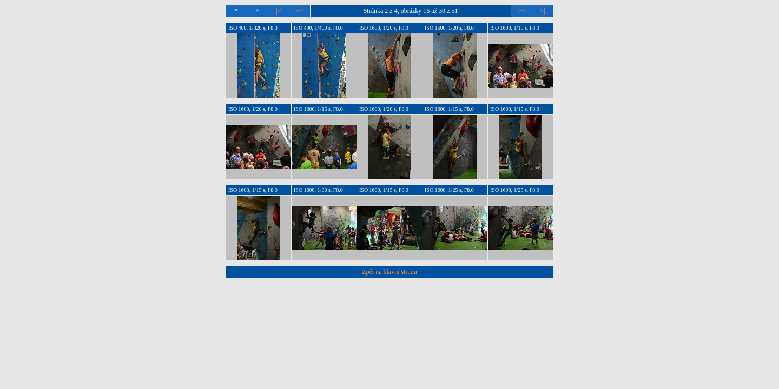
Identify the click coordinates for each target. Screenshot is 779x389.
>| (542, 11)
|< (278, 11)
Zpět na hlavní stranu (389, 272)
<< (299, 11)
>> (521, 11)
